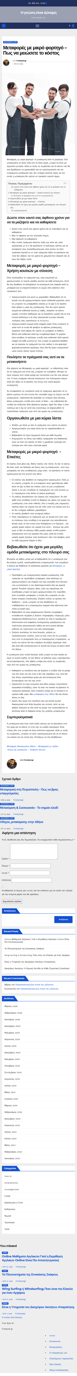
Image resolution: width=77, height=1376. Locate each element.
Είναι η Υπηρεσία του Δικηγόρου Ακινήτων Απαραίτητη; (30, 965)
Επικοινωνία (54, 1344)
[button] (69, 25)
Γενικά (7, 1199)
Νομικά (7, 1219)
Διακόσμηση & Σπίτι (10, 42)
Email (5, 876)
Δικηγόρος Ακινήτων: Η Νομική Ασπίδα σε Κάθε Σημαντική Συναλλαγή (36, 971)
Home (52, 1338)
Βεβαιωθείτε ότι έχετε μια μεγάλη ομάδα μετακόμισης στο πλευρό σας (38, 206)
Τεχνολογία (9, 1225)
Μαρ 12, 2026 (8, 1284)
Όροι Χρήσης (55, 1367)
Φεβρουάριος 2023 (13, 1155)
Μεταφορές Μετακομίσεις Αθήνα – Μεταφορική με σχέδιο (33, 746)
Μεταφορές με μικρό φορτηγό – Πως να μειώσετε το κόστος (35, 50)
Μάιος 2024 (9, 1095)
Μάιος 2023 (9, 1148)
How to (8, 1179)
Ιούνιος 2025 (10, 1049)
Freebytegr (21, 61)
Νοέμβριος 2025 (12, 1036)
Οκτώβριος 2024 (12, 1069)
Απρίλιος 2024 (11, 1102)
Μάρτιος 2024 (10, 1108)
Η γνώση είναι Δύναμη (38, 12)
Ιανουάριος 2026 (12, 1022)
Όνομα (6, 869)
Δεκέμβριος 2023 (12, 1122)
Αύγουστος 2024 (12, 1082)
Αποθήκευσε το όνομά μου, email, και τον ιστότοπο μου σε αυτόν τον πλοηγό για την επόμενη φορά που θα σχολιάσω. (37, 895)
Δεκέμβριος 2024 (12, 1055)
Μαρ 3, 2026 (7, 1317)
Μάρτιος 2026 (10, 1009)
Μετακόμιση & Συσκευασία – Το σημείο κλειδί (29, 807)
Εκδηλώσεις (9, 1212)
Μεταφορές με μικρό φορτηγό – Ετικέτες (27, 201)
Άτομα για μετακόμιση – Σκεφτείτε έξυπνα (26, 750)
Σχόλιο (6, 862)
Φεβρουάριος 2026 (13, 1016)
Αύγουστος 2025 (12, 1042)
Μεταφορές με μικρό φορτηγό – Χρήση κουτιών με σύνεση (35, 193)
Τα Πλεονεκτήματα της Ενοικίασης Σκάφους (24, 951)
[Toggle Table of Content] (65, 183)
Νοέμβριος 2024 (12, 1062)
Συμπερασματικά (20, 210)
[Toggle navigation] (37, 26)
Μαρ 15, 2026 (8, 1270)
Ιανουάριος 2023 (12, 1161)
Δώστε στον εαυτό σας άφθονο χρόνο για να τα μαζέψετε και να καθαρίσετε (40, 188)
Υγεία (6, 1232)
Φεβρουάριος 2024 (13, 1115)
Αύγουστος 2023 (12, 1128)
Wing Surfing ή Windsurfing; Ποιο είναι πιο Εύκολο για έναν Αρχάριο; (37, 958)
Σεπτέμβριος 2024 (13, 1075)
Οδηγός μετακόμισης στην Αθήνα (21, 822)
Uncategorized (11, 1192)
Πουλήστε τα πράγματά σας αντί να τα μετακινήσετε (33, 196)
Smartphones (11, 1186)
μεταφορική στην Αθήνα (44, 694)
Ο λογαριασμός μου (58, 1356)
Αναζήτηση (10, 913)
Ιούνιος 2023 (10, 1141)
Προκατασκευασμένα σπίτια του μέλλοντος (34, 987)
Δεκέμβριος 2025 (12, 1029)
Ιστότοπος (6, 883)
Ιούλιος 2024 (10, 1088)
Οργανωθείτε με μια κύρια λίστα (23, 198)
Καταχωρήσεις (55, 1350)
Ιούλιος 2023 (10, 1135)
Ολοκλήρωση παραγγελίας (61, 1361)
